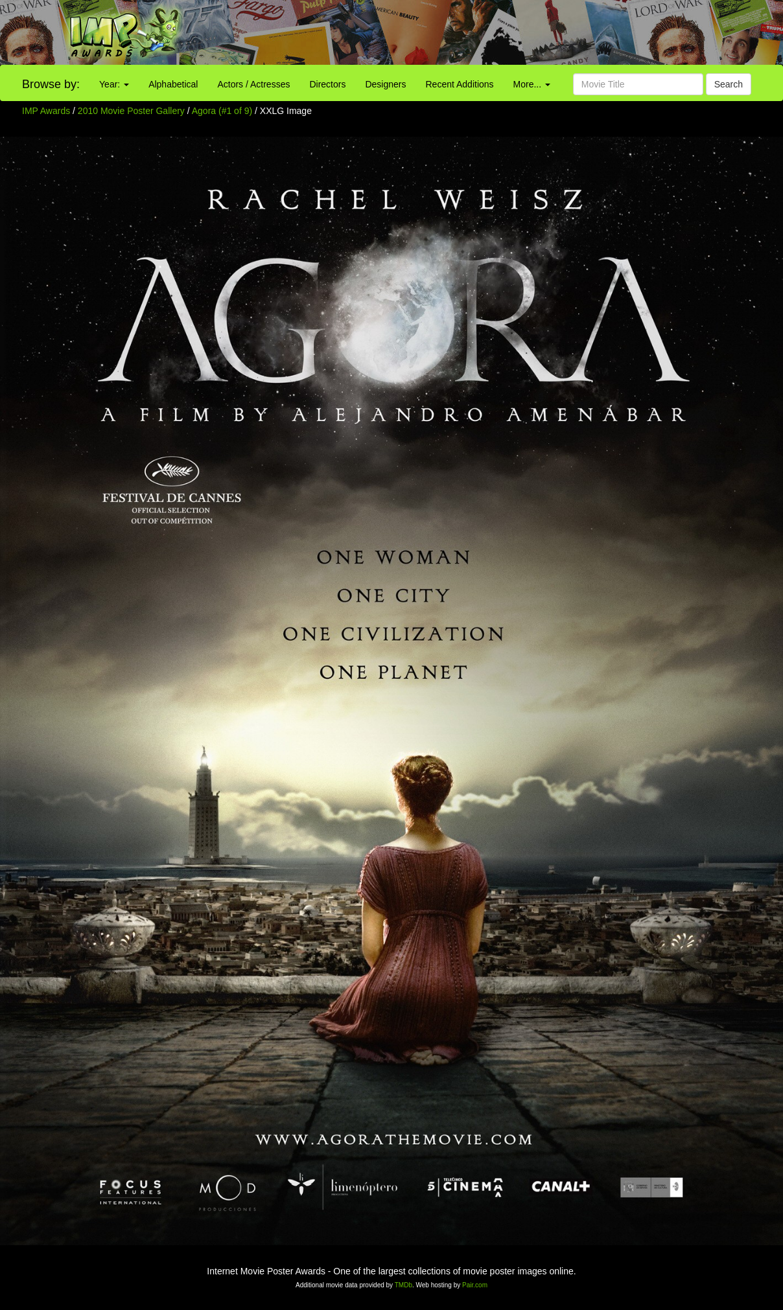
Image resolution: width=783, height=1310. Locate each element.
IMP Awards (46, 111)
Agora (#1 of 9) (222, 111)
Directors (327, 84)
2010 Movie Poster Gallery (131, 111)
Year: (114, 84)
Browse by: (51, 84)
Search (728, 84)
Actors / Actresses (253, 84)
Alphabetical (173, 84)
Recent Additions (460, 84)
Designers (385, 84)
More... (531, 84)
